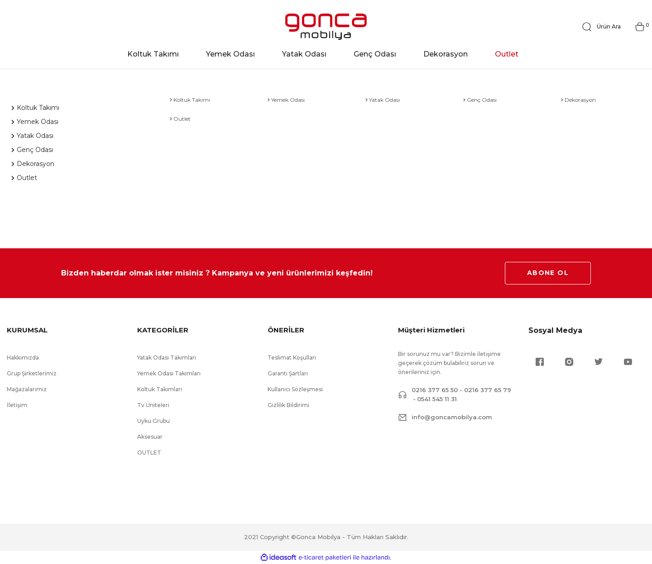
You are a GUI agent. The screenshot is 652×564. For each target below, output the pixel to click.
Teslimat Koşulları (292, 357)
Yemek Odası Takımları (169, 373)
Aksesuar (150, 436)
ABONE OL (548, 273)
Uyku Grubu (153, 420)
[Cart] (639, 26)
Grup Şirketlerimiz (32, 373)
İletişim (17, 405)
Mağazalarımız (27, 389)
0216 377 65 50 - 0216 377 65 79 (461, 389)
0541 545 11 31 (437, 399)
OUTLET (149, 452)
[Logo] (326, 27)
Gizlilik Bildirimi (288, 405)
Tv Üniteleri (153, 405)
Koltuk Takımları (159, 389)
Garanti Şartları (288, 373)
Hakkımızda (23, 357)
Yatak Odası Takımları (166, 357)
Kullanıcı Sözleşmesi (295, 389)
